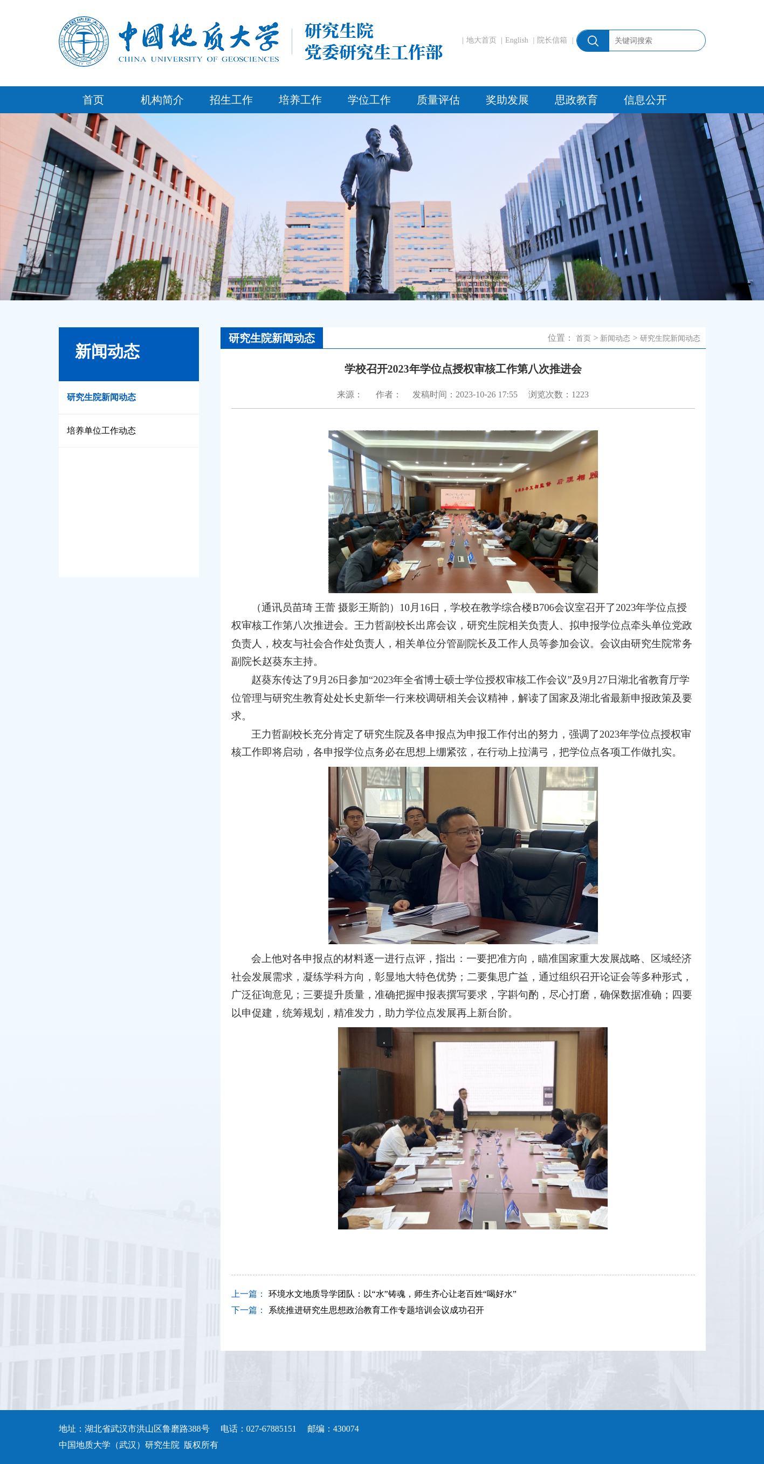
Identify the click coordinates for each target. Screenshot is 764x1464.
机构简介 (162, 100)
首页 (93, 100)
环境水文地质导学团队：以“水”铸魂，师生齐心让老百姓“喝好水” (393, 1293)
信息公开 (645, 100)
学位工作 (369, 100)
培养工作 (300, 100)
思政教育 (576, 100)
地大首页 (481, 40)
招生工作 (231, 100)
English (516, 40)
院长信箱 (552, 40)
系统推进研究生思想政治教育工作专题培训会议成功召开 (376, 1310)
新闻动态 (615, 338)
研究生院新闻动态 (101, 397)
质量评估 (438, 100)
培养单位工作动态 (101, 430)
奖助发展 (507, 100)
